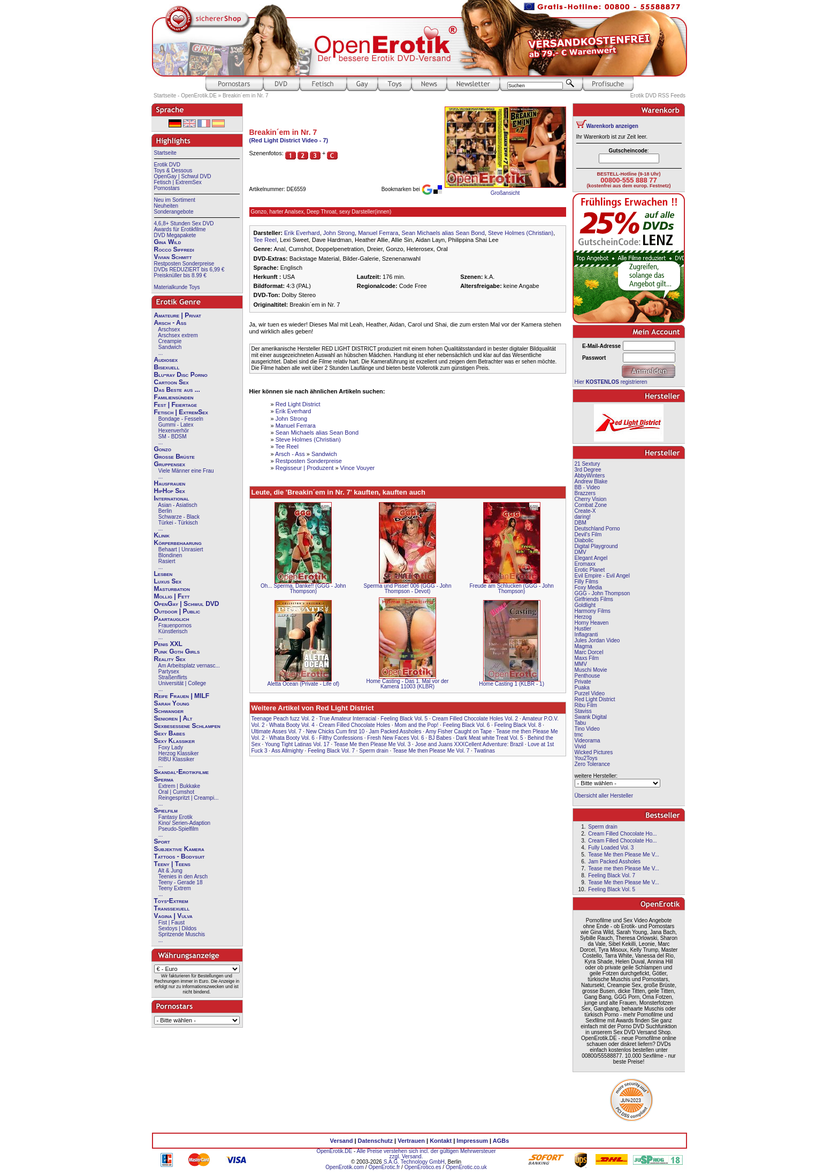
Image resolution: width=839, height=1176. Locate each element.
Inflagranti (586, 635)
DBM (580, 523)
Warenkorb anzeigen (612, 126)
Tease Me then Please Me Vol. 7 (431, 751)
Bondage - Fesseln (180, 419)
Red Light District (298, 404)
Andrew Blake (591, 481)
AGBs (501, 1140)
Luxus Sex (168, 581)
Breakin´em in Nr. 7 (246, 95)
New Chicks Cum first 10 (335, 731)
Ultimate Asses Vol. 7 (276, 731)
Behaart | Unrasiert (180, 549)
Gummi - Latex (176, 425)
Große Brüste (174, 456)
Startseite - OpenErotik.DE (185, 95)
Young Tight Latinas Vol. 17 (297, 744)
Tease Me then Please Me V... (623, 855)
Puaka (582, 688)
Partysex (168, 671)
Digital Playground (596, 546)
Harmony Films (593, 611)
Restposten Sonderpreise (184, 264)
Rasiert (167, 561)
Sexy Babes (169, 733)
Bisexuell (167, 367)
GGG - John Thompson (602, 593)
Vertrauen (411, 1140)
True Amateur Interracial (347, 719)
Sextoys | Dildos (177, 928)
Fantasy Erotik (175, 817)
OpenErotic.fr (384, 1167)
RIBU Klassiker (176, 759)
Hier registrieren (611, 382)
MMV (581, 664)
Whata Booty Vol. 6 (292, 738)
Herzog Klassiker (178, 753)
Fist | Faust (171, 922)
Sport (162, 841)
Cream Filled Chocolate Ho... (622, 834)
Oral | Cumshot (176, 792)
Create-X (585, 511)
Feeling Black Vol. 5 (404, 719)
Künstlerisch (172, 631)
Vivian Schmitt (173, 257)
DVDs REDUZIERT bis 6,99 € (189, 269)
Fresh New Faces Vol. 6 (395, 738)
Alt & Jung (170, 871)
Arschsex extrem (177, 335)
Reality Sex (170, 659)
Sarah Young (171, 703)
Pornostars (167, 188)
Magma (583, 646)
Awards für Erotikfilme (180, 229)
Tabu (580, 723)
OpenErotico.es (423, 1167)
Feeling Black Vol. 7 (331, 751)
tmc (579, 735)
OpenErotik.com (344, 1167)
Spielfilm (166, 810)
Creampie (169, 341)
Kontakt (441, 1140)
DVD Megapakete (175, 235)
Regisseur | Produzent (305, 468)
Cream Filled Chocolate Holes (354, 725)
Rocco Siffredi (174, 249)
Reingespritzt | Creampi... (188, 798)
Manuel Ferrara (378, 233)
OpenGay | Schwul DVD (182, 176)
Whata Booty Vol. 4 (292, 725)
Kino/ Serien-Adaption (184, 823)
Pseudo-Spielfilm (178, 829)
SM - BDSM (172, 436)
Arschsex (169, 329)
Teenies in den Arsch (183, 876)
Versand (341, 1140)
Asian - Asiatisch (177, 505)
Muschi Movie (591, 670)
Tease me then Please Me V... (623, 868)
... (160, 353)
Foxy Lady (170, 747)
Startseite (165, 153)
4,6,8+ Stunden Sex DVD (184, 223)
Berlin (165, 511)
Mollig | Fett (172, 596)
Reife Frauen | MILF (182, 696)
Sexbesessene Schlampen (187, 726)
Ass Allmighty (287, 751)
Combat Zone (591, 505)
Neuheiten (166, 206)
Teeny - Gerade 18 (180, 882)
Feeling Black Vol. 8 (517, 725)
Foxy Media (588, 587)
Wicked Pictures (594, 752)
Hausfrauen (170, 483)
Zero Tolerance (593, 764)
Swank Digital (591, 717)
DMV (580, 552)
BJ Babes (440, 738)
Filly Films (586, 582)
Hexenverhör (173, 431)
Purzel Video (590, 693)
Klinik (162, 535)
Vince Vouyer (357, 468)
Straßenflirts (172, 677)
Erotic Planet (590, 570)
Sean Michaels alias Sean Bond (443, 233)
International (171, 498)
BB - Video (587, 487)
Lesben (163, 574)
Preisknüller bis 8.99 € (180, 275)
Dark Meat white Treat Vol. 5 (489, 738)
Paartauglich (171, 619)
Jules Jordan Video (597, 640)
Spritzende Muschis (181, 934)
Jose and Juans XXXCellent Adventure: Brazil (469, 744)
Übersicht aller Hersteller (604, 796)
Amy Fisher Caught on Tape (458, 731)
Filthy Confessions (341, 738)
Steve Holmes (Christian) (520, 233)
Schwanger (169, 711)
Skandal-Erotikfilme (181, 772)
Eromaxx (585, 564)
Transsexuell (172, 908)
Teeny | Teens (172, 864)
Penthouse (587, 676)
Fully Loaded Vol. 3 (611, 848)
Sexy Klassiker (174, 741)
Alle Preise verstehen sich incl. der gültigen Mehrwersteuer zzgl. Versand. (425, 1153)
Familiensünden (174, 397)
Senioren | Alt (173, 718)
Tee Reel (265, 240)
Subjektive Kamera (179, 849)
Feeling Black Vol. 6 (466, 725)
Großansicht (505, 193)
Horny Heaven (592, 623)
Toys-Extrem (171, 901)
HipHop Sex (169, 491)
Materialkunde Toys (177, 287)
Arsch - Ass (170, 323)
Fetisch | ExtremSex (178, 182)
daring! (583, 517)
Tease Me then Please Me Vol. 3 (372, 744)
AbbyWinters (590, 476)
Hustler (583, 629)
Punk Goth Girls (177, 651)
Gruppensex (170, 464)
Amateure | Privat (177, 315)
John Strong (339, 233)
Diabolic (584, 540)
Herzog (583, 617)
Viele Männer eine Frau (186, 471)
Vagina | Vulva (173, 916)
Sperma (164, 779)
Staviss (583, 711)
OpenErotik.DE (334, 1151)
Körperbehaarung (178, 543)
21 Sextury (587, 464)
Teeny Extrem (174, 888)
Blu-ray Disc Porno (181, 374)
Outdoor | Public (177, 611)
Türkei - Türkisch (178, 523)
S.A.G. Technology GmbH (414, 1162)
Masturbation (172, 589)
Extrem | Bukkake (179, 786)
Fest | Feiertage (175, 404)
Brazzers (585, 493)
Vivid (580, 746)
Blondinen (170, 555)
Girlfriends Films (594, 599)
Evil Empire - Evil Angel (602, 576)
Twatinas (484, 751)
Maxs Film (587, 658)
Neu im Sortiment (174, 200)
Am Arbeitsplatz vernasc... (189, 666)
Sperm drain (373, 751)
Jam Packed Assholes (395, 731)
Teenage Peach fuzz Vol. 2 (283, 719)
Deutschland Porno (597, 529)
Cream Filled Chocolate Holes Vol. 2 (475, 719)
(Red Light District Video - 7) (289, 140)
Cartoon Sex (171, 382)
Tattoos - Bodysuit (179, 856)
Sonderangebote (174, 212)
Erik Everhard (302, 233)
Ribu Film (586, 705)
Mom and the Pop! (416, 725)
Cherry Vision (591, 499)
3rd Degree (588, 470)
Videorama (587, 740)
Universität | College (182, 683)
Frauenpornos (175, 625)
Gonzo (162, 449)
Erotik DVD (167, 165)
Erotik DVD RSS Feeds (657, 95)
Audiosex (166, 359)
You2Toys (586, 758)
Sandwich (169, 347)
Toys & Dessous (173, 170)
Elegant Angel (591, 558)
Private (583, 682)
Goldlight (585, 605)
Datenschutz (375, 1140)
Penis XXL (168, 644)
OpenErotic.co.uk (466, 1167)
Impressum (472, 1140)
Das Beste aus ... (177, 389)
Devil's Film (588, 534)
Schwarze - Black (179, 517)
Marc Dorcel (589, 652)
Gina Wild (167, 242)
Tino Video (587, 729)
